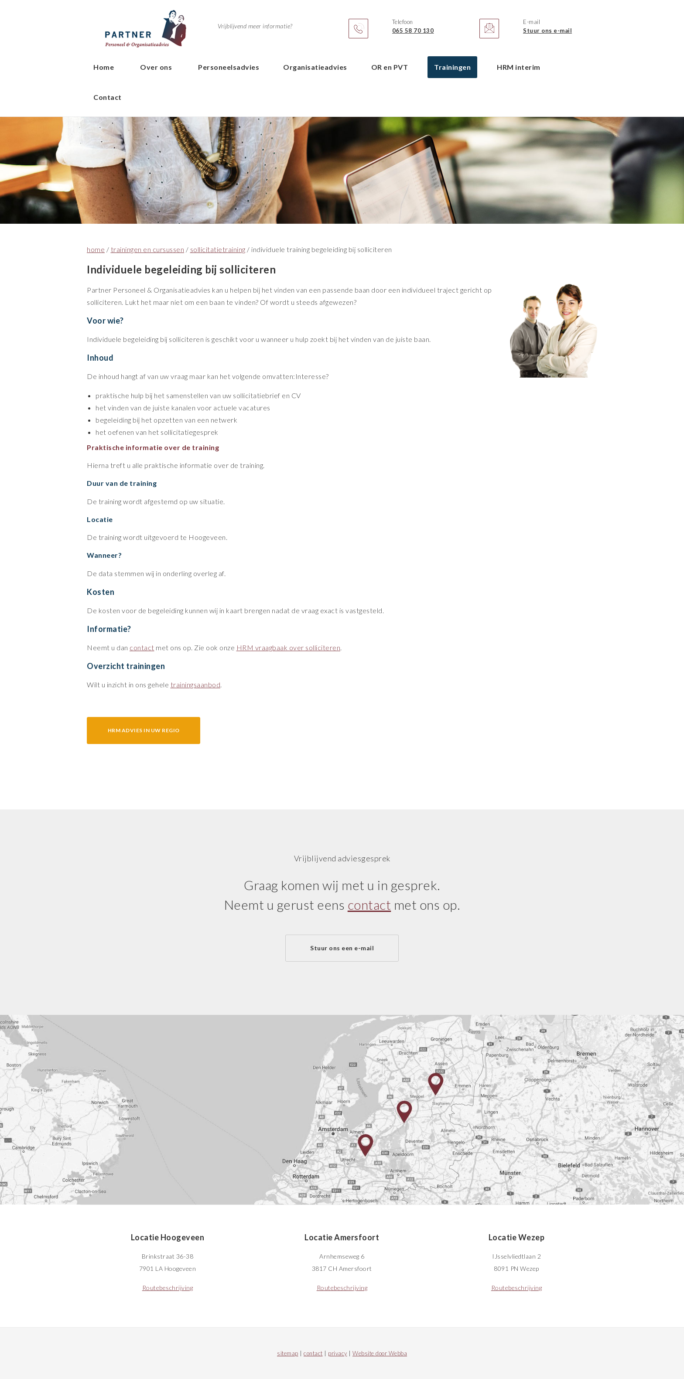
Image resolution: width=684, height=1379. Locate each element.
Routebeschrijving (167, 1287)
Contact (107, 97)
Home (103, 67)
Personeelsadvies (228, 67)
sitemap (287, 1353)
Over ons (156, 67)
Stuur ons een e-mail (342, 948)
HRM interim (518, 67)
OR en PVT (389, 67)
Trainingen (452, 67)
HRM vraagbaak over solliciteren (288, 647)
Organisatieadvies (315, 67)
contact (142, 647)
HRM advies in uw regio (144, 730)
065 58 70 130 (413, 30)
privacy (337, 1353)
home (96, 249)
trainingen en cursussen (148, 249)
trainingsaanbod (196, 684)
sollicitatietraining (218, 249)
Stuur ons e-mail (547, 30)
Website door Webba (379, 1353)
